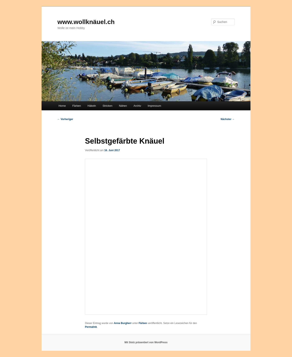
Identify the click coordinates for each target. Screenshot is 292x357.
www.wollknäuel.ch (86, 21)
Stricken (107, 105)
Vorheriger (65, 119)
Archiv (137, 105)
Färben (76, 105)
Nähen (123, 105)
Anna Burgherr (123, 323)
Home (62, 105)
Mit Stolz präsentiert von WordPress (146, 342)
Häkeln (92, 105)
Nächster (228, 119)
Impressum (154, 105)
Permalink (91, 326)
